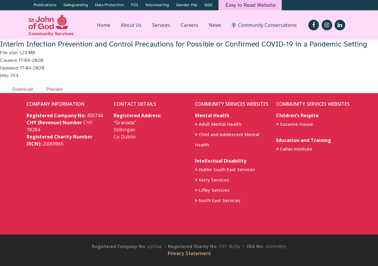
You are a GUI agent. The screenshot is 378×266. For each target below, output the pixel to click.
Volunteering (157, 4)
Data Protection (109, 4)
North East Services (219, 200)
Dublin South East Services (227, 169)
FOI (134, 4)
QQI (208, 4)
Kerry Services (214, 180)
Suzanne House (296, 124)
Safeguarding (75, 4)
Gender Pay (186, 4)
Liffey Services (214, 190)
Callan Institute (296, 149)
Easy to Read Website (251, 4)
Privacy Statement (189, 254)
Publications (45, 4)
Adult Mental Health (220, 124)
